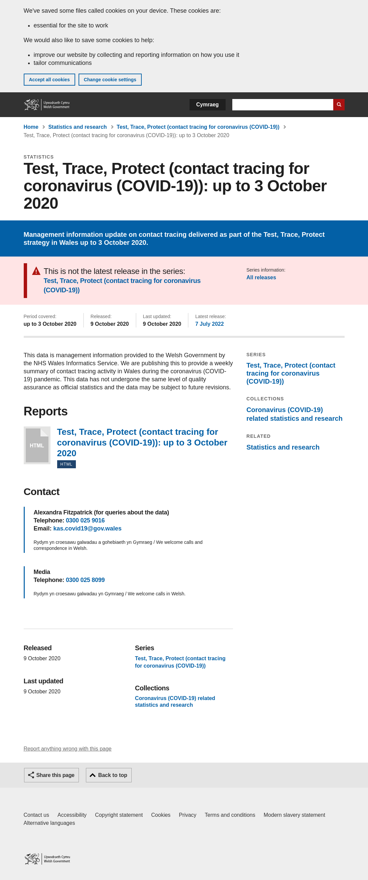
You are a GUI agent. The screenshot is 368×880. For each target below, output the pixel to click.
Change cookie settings (110, 79)
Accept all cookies (49, 79)
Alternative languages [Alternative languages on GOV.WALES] (49, 823)
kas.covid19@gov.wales (87, 528)
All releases (261, 277)
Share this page (55, 775)
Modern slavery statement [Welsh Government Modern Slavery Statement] (294, 815)
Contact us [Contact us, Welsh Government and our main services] (36, 815)
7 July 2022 (209, 324)
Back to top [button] (112, 775)
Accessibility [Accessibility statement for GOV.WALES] (72, 815)
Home (31, 127)
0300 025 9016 (85, 520)
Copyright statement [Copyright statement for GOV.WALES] (119, 815)
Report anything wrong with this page (68, 749)
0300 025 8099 (85, 580)
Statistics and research (77, 127)
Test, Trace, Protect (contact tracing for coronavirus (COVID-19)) (198, 127)
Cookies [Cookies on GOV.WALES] (160, 815)
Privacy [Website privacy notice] (187, 815)
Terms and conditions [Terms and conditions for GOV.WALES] (230, 815)
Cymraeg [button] (207, 104)
